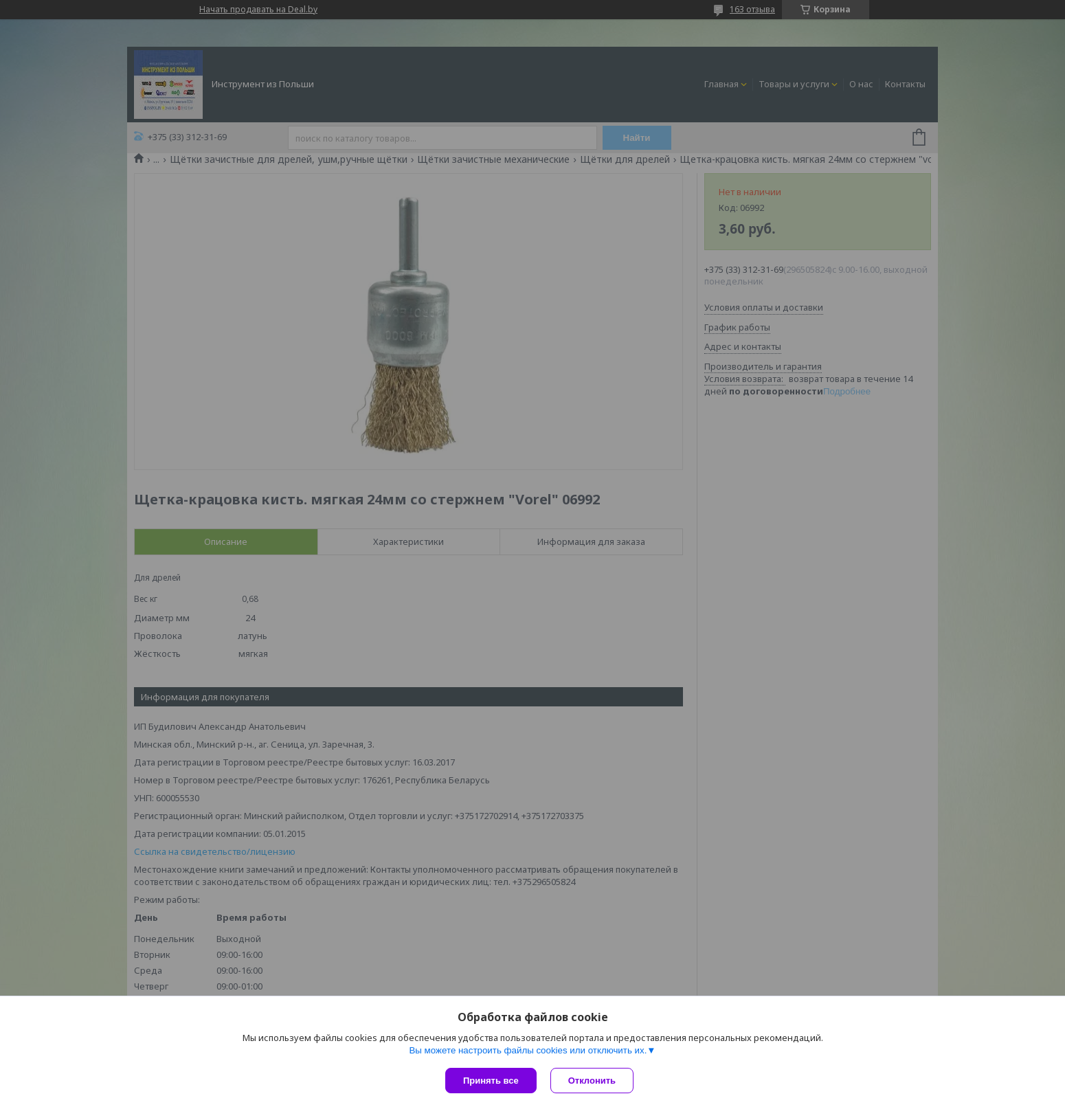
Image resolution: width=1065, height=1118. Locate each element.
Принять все (491, 1080)
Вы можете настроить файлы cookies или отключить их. (528, 1050)
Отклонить (592, 1080)
